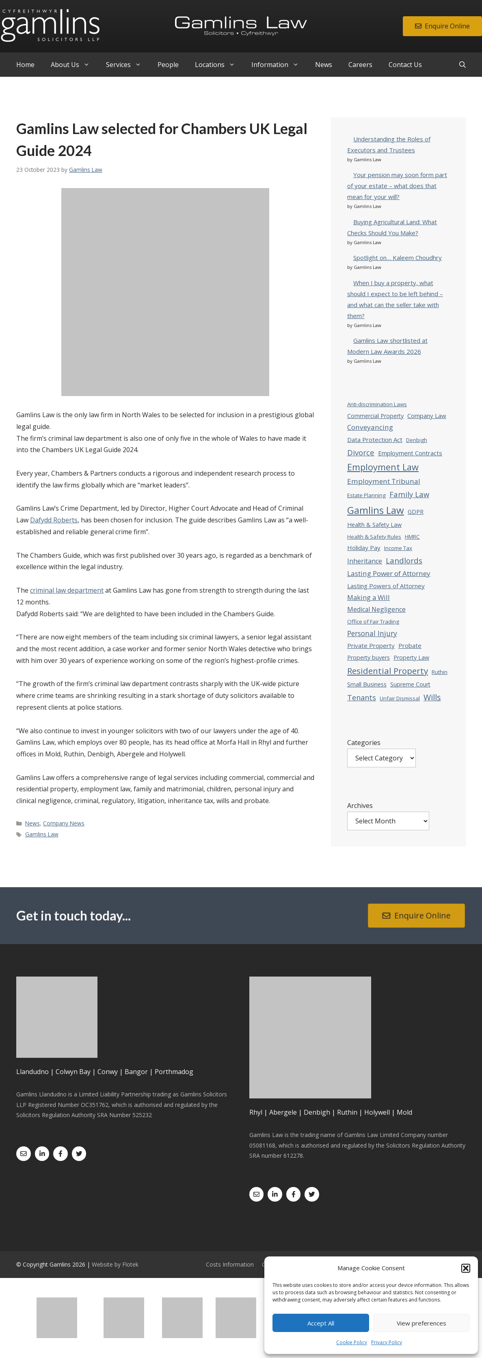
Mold (404, 1112)
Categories (363, 742)
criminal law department (67, 590)
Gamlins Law (41, 834)
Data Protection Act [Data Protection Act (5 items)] (374, 439)
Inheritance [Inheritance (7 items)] (364, 561)
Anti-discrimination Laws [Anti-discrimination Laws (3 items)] (377, 404)
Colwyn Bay (73, 1071)
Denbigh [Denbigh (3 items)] (416, 440)
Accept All (320, 1323)
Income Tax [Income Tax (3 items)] (398, 548)
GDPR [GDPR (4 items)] (416, 511)
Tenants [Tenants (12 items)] (361, 697)
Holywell (377, 1112)
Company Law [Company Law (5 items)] (426, 416)
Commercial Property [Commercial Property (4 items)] (375, 416)
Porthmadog (174, 1071)
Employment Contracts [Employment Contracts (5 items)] (410, 453)
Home (25, 64)
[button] (466, 1268)
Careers (360, 64)
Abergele (283, 1112)
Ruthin (347, 1112)
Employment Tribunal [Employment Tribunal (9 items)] (383, 481)
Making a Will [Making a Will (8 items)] (368, 597)
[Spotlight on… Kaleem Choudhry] (347, 257)
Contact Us (405, 64)
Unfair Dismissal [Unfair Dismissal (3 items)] (400, 698)
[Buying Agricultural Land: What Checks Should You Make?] (347, 222)
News (323, 64)
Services (127, 64)
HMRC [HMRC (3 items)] (412, 536)
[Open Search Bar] (462, 64)
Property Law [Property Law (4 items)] (411, 657)
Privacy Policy (386, 1342)
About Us (74, 64)
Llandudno (32, 1071)
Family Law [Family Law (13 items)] (409, 494)
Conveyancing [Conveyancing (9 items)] (370, 427)
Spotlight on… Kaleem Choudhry (397, 257)
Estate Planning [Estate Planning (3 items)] (366, 495)
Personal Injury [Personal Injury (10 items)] (372, 633)
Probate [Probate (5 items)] (409, 645)
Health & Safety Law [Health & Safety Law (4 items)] (374, 524)
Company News (63, 823)
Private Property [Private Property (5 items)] (371, 645)
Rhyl (255, 1112)
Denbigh (317, 1112)
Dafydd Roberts (54, 519)
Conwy (107, 1071)
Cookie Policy (351, 1342)
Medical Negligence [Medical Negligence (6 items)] (376, 609)
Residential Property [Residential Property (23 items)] (387, 670)
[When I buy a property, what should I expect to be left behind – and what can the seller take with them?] (347, 282)
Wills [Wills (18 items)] (432, 697)
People (168, 64)
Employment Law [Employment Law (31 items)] (383, 467)
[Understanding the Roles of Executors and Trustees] (347, 139)
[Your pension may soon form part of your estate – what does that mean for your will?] (347, 174)
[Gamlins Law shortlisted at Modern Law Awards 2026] (347, 340)
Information (279, 64)
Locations (219, 64)
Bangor (136, 1071)
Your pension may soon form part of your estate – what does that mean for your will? (397, 186)
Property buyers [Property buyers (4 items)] (368, 657)
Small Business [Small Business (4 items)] (367, 684)
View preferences (421, 1323)
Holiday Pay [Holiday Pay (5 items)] (363, 548)
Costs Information (230, 1264)
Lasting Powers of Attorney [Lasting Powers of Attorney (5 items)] (386, 586)
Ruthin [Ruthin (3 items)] (439, 672)
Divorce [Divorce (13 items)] (360, 452)
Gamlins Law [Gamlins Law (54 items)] (375, 510)
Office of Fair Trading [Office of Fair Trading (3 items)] (373, 621)
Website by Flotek (115, 1264)
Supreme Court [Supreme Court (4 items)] (410, 684)
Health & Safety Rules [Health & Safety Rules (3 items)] (374, 536)
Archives (360, 805)
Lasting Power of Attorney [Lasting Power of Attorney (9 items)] (388, 573)
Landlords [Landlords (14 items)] (404, 560)
